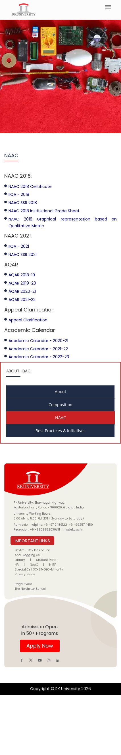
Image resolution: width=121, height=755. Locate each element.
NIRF (52, 565)
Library (20, 560)
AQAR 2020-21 (22, 291)
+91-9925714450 (81, 525)
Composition (60, 404)
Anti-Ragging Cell (28, 555)
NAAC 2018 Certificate (30, 186)
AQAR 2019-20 (22, 283)
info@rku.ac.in (72, 529)
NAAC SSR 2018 (23, 202)
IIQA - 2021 (19, 246)
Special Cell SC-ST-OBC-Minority (39, 569)
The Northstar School (30, 589)
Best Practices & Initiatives (60, 430)
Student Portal (46, 560)
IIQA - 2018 (19, 194)
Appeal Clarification (28, 320)
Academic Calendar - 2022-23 (39, 357)
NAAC (60, 417)
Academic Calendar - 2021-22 (38, 349)
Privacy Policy (25, 574)
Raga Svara (23, 584)
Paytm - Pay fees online (32, 550)
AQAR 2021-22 (22, 299)
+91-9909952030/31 (45, 529)
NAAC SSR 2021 (23, 254)
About (60, 391)
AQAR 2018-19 (22, 275)
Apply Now (39, 645)
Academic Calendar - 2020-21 (38, 340)
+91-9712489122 (55, 525)
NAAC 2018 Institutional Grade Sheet (44, 211)
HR (17, 565)
